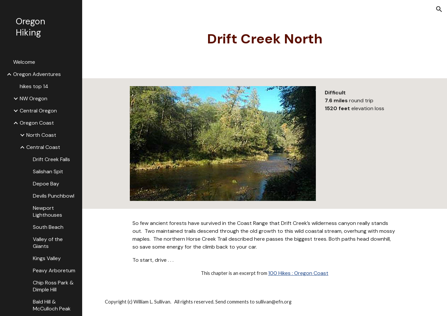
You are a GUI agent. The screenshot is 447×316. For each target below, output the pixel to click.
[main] (265, 39)
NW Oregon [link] (33, 98)
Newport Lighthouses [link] (47, 211)
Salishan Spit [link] (48, 171)
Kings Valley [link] (47, 258)
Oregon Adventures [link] (37, 74)
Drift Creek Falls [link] (51, 159)
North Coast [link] (41, 135)
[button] (439, 9)
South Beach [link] (48, 227)
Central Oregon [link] (38, 110)
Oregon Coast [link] (37, 122)
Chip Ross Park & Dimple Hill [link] (53, 286)
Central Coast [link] (43, 147)
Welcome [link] (24, 62)
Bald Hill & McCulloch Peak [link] (52, 305)
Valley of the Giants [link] (48, 243)
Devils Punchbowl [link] (53, 195)
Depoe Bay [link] (46, 183)
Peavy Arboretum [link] (54, 270)
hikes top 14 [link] (34, 86)
